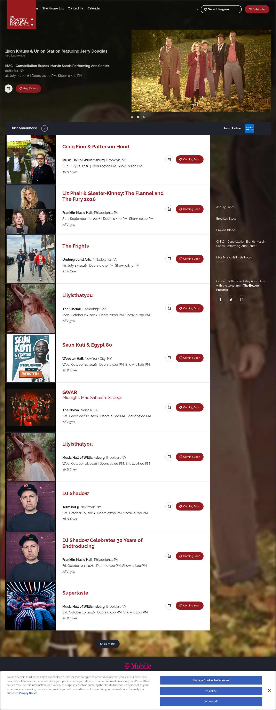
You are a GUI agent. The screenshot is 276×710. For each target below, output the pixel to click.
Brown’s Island (224, 230)
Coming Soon (35, 88)
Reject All (211, 691)
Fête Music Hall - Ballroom (232, 257)
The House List (85, 8)
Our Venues (62, 8)
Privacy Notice (28, 693)
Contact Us (108, 8)
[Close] (269, 690)
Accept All (211, 701)
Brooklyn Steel (224, 218)
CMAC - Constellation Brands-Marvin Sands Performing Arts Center (239, 244)
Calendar (126, 8)
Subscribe (259, 9)
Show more (108, 643)
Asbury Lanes (224, 207)
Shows (45, 8)
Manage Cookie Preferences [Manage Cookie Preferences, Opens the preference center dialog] (211, 680)
